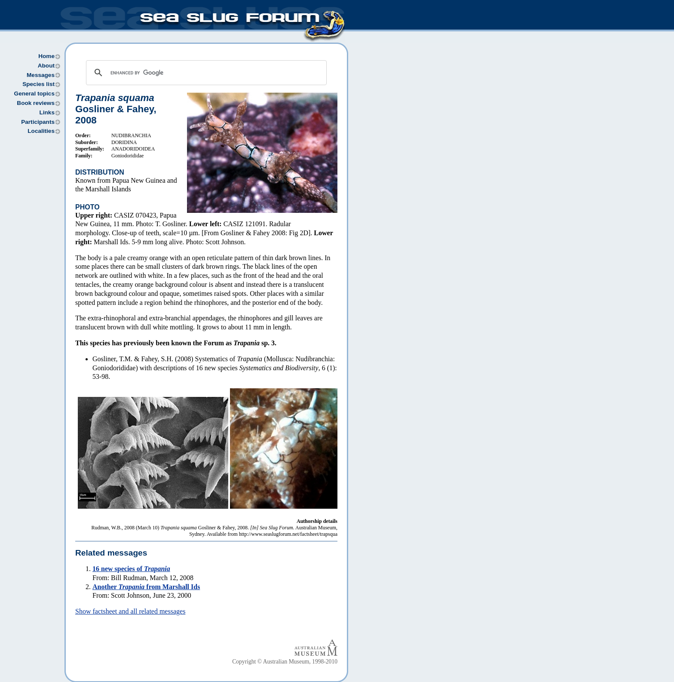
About (46, 65)
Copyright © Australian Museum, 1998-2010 (284, 661)
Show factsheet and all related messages (130, 611)
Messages (41, 75)
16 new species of (131, 568)
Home (46, 56)
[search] (205, 73)
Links (47, 112)
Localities (41, 131)
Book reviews (36, 103)
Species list (38, 84)
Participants (38, 122)
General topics (34, 93)
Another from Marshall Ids (146, 586)
